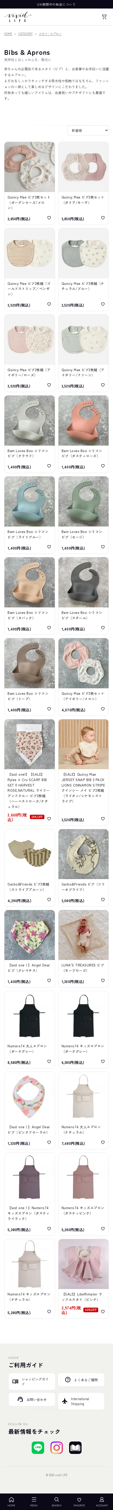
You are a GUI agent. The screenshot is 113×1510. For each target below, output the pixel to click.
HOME (8, 34)
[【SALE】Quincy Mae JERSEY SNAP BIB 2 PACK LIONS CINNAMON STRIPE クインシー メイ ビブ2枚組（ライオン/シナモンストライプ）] (83, 772)
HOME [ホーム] (11, 1502)
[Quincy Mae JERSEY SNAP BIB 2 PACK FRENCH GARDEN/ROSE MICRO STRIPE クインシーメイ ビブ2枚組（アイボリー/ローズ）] (29, 353)
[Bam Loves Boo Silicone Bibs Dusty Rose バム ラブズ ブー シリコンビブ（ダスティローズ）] (83, 434)
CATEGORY (25, 34)
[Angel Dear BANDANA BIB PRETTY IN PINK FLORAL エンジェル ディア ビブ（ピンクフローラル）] (29, 1110)
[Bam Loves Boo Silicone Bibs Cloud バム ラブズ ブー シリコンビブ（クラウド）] (29, 434)
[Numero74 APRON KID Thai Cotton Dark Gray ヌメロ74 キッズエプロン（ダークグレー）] (83, 1029)
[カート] (104, 16)
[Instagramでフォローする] (56, 1448)
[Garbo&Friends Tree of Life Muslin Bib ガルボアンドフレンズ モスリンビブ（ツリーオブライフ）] (83, 867)
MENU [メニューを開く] (34, 1502)
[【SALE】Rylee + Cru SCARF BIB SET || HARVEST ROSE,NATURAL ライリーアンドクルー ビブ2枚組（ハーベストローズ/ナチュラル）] (29, 772)
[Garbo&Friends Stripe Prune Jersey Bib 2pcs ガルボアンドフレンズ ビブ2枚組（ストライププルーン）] (29, 867)
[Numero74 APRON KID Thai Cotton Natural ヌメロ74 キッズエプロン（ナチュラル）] (29, 1278)
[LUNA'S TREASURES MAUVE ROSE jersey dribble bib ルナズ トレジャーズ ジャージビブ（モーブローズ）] (83, 948)
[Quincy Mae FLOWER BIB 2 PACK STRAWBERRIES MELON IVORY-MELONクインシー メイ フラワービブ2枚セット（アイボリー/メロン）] (83, 676)
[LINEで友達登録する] (38, 1448)
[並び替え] (88, 130)
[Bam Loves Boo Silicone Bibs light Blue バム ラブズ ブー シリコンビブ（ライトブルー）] (29, 515)
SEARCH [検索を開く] (56, 1502)
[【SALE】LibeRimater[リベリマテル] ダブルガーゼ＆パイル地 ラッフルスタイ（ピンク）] (83, 1278)
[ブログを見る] (75, 1448)
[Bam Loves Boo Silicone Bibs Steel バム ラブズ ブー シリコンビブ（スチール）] (83, 596)
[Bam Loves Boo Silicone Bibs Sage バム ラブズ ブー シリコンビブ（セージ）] (83, 515)
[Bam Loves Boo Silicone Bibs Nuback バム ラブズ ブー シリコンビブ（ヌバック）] (29, 596)
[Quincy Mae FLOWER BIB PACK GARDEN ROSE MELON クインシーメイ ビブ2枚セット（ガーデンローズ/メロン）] (29, 183)
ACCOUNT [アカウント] (102, 1502)
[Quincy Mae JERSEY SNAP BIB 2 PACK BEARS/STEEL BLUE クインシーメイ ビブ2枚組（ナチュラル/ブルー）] (83, 269)
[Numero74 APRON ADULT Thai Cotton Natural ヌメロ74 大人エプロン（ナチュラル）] (83, 1110)
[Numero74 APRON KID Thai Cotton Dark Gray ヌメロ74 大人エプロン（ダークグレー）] (29, 1029)
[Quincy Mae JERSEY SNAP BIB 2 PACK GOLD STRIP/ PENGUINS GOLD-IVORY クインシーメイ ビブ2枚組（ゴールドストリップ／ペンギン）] (29, 269)
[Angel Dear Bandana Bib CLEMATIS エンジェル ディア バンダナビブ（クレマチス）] (29, 948)
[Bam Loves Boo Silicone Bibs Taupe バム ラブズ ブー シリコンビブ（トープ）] (29, 676)
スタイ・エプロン (50, 34)
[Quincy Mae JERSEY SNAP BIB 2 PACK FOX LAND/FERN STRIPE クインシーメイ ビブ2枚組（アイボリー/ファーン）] (83, 353)
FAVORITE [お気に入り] (79, 1502)
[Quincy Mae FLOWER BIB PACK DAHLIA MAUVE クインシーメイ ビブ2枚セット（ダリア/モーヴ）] (83, 183)
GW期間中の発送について (56, 4)
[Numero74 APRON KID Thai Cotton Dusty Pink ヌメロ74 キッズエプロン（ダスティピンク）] (83, 1194)
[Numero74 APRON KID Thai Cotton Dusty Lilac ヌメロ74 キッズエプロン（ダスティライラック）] (29, 1194)
